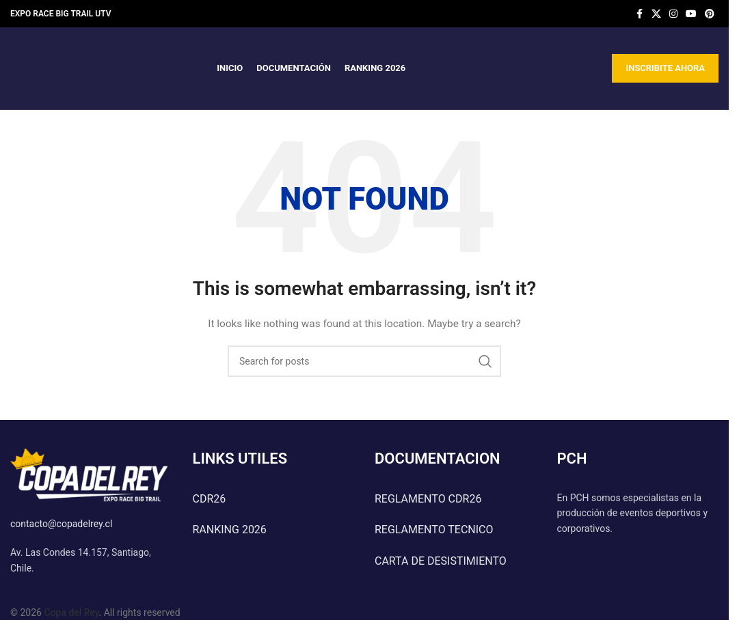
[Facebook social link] (639, 14)
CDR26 (209, 498)
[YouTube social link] (691, 14)
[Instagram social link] (673, 14)
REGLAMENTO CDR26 (428, 498)
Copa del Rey (71, 612)
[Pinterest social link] (709, 14)
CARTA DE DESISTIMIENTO (441, 560)
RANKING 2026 (230, 529)
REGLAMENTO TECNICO (434, 529)
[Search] (364, 361)
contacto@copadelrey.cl (61, 523)
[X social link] (656, 14)
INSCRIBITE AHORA (665, 68)
